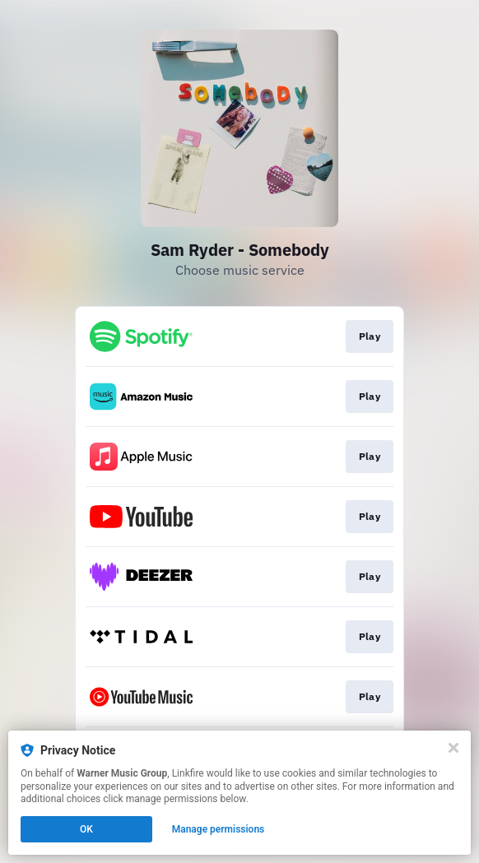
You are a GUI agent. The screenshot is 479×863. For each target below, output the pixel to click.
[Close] (453, 748)
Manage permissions (218, 829)
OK (86, 829)
